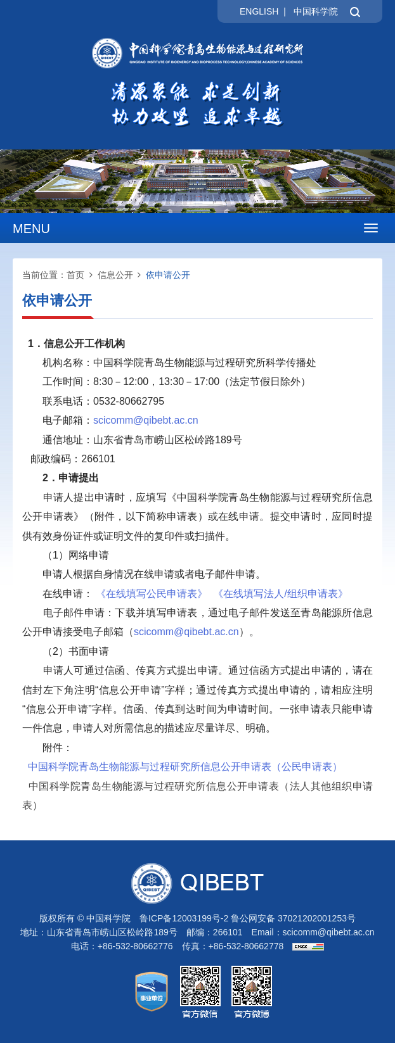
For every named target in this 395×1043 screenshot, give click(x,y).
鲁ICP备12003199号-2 (183, 918)
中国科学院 (316, 11)
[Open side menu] (370, 228)
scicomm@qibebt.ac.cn (329, 932)
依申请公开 (168, 275)
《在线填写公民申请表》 (151, 593)
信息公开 (115, 275)
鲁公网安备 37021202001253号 (293, 918)
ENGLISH (259, 11)
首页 (75, 275)
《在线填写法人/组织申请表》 (280, 593)
